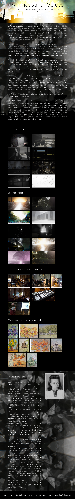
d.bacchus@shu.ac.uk (62, 495)
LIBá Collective (20, 495)
